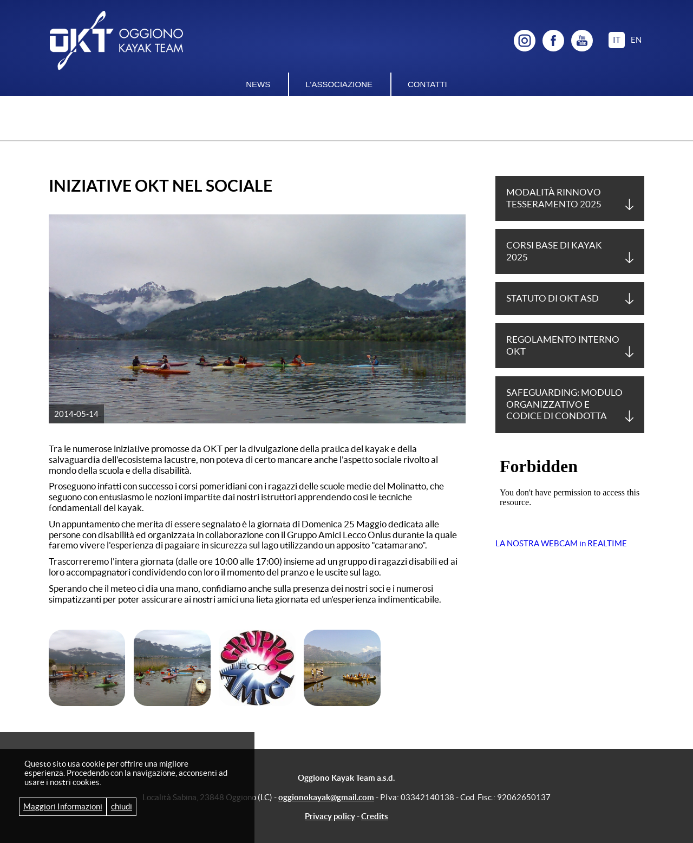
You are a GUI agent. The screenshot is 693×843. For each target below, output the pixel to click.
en (636, 39)
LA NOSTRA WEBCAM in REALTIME (561, 543)
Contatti (427, 84)
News (258, 84)
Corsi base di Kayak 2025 (554, 251)
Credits (374, 816)
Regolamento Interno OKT (562, 345)
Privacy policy (330, 816)
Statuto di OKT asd (552, 298)
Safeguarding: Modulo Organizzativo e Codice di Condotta (564, 404)
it (616, 39)
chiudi (121, 806)
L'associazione (338, 84)
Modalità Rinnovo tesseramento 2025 (554, 197)
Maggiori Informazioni (62, 806)
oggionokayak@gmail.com (326, 797)
